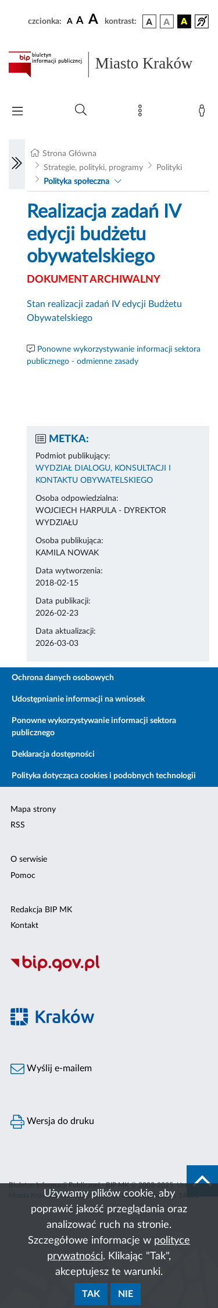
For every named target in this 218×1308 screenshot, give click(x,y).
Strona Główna (69, 154)
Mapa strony (33, 809)
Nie (125, 1294)
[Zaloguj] (204, 113)
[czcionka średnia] (80, 21)
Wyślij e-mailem (51, 1069)
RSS (17, 825)
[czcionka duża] (94, 19)
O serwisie (28, 859)
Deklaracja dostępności (53, 754)
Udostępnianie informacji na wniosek (78, 699)
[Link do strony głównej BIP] (109, 64)
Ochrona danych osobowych (63, 678)
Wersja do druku (52, 1122)
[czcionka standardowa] (70, 21)
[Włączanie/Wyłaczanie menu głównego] (17, 112)
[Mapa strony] (142, 113)
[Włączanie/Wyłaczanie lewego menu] (17, 164)
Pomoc (22, 876)
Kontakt (24, 926)
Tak (91, 1294)
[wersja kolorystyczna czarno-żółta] (184, 21)
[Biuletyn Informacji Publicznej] (109, 970)
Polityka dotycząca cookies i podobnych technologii (104, 776)
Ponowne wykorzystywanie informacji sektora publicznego (94, 727)
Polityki (169, 168)
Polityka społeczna (76, 182)
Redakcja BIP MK (41, 910)
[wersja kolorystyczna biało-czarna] (166, 21)
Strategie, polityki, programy (93, 168)
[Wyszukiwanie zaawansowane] (81, 110)
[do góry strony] (202, 1181)
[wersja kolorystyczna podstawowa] (149, 21)
